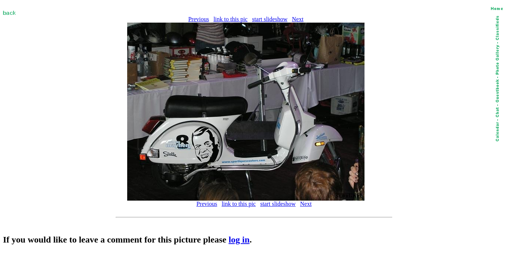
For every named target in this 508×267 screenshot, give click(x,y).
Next (297, 19)
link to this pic (231, 19)
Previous (198, 19)
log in (239, 239)
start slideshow (270, 19)
